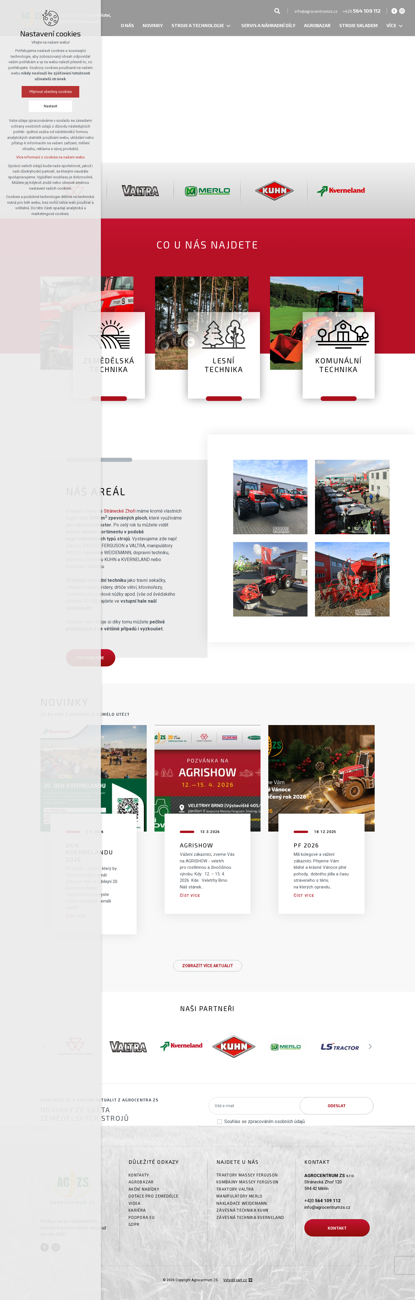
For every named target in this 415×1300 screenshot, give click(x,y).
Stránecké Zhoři (119, 511)
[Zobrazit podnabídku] (228, 26)
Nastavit (50, 106)
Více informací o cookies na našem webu (50, 157)
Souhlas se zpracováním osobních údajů (264, 1121)
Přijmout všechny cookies (50, 91)
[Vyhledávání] (277, 11)
